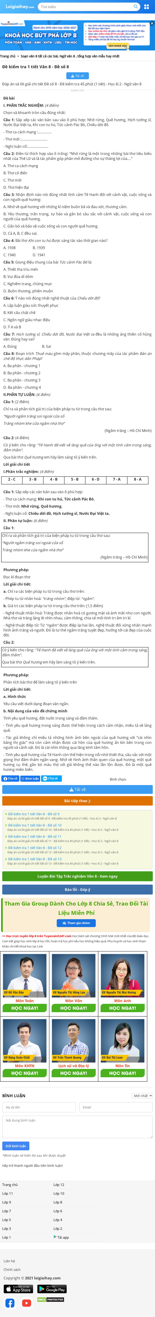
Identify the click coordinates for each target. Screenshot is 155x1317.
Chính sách (12, 1269)
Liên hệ (9, 1261)
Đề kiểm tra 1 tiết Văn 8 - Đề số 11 (35, 836)
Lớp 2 (57, 1228)
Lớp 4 (57, 1219)
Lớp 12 (58, 1184)
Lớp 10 (58, 1193)
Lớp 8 (57, 1202)
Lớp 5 (6, 1219)
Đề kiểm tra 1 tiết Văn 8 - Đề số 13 (35, 859)
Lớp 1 (6, 1237)
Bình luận (30, 778)
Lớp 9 (6, 1202)
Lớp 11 (7, 1193)
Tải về (77, 76)
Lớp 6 (57, 1211)
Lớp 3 (6, 1228)
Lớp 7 (6, 1211)
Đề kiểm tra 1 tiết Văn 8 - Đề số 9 (34, 814)
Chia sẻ (10, 779)
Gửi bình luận (16, 1146)
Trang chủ (10, 1184)
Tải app (61, 1237)
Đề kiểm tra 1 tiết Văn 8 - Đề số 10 (35, 825)
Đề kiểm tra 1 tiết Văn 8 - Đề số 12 (35, 847)
